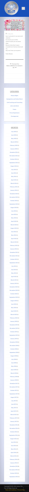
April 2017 (13, 411)
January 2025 (13, 148)
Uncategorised (14, 116)
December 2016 (14, 425)
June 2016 (13, 445)
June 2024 (13, 173)
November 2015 (14, 469)
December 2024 (14, 152)
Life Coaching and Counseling (14, 102)
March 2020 (14, 314)
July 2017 (13, 400)
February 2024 (14, 186)
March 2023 (14, 224)
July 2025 (13, 131)
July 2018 (13, 359)
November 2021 (14, 255)
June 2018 (13, 362)
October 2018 (13, 349)
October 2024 (13, 159)
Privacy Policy (21, 489)
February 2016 (13, 459)
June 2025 (13, 135)
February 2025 (13, 145)
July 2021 (14, 266)
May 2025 (13, 138)
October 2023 (13, 200)
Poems (14, 109)
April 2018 (13, 369)
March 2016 (13, 456)
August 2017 (14, 397)
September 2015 (14, 476)
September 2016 (13, 435)
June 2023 (13, 214)
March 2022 (14, 242)
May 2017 (13, 407)
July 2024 (13, 169)
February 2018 (13, 376)
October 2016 (13, 431)
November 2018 (14, 345)
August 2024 (14, 166)
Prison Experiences (14, 112)
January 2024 (13, 190)
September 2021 (14, 262)
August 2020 (14, 300)
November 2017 (14, 387)
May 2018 (13, 366)
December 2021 (14, 252)
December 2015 (14, 466)
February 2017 (13, 418)
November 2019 (14, 328)
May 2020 (13, 307)
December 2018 (14, 342)
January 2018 (13, 380)
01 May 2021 (10, 33)
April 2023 (14, 221)
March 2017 (14, 414)
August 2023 (14, 207)
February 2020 (14, 318)
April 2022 (14, 238)
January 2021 (13, 283)
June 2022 (13, 231)
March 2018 (14, 373)
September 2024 (14, 162)
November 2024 (14, 155)
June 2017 (13, 404)
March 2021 (14, 280)
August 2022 (14, 228)
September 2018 (14, 352)
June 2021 (13, 269)
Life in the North (14, 106)
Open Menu (23, 8)
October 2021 (13, 259)
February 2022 (14, 245)
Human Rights (14, 95)
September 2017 (14, 393)
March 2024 (14, 183)
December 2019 (14, 324)
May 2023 (13, 217)
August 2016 (13, 438)
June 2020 (13, 304)
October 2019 (13, 331)
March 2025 (14, 142)
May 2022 (13, 235)
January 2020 (13, 321)
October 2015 (13, 473)
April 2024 (14, 180)
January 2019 (13, 338)
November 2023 (14, 197)
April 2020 (14, 311)
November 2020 (14, 290)
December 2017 (14, 383)
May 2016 (13, 449)
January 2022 (13, 249)
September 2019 (14, 335)
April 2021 (14, 276)
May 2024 (13, 176)
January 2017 (13, 421)
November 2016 (14, 428)
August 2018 (14, 356)
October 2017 (13, 390)
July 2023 (13, 211)
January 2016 (13, 462)
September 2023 (14, 204)
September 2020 (14, 297)
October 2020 (13, 293)
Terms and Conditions (11, 489)
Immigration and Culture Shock (14, 99)
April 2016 (13, 452)
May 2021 (13, 273)
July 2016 (13, 442)
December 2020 (14, 286)
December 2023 (14, 193)
